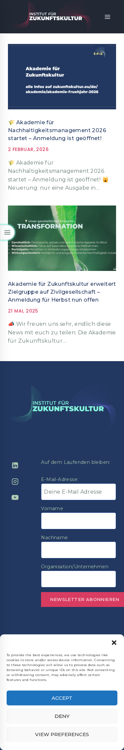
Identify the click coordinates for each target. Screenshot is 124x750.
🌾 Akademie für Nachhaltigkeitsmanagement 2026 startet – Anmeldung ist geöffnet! (57, 130)
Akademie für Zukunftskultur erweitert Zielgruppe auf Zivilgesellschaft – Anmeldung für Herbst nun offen (62, 292)
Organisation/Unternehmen (74, 567)
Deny (62, 716)
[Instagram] (15, 481)
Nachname (54, 538)
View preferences (62, 734)
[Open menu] (107, 17)
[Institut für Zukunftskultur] (51, 16)
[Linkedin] (15, 465)
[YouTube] (15, 498)
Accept (62, 698)
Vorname (52, 508)
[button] (114, 642)
